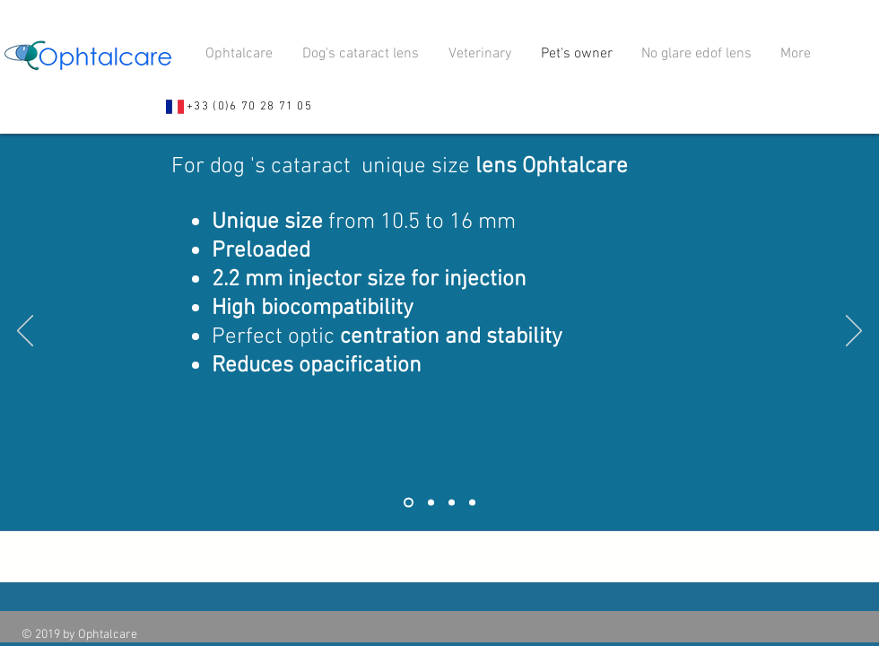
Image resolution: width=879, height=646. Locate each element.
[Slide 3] (451, 503)
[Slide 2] (431, 503)
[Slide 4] (472, 503)
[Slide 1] (408, 503)
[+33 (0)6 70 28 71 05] (239, 107)
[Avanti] (854, 332)
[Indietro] (25, 332)
